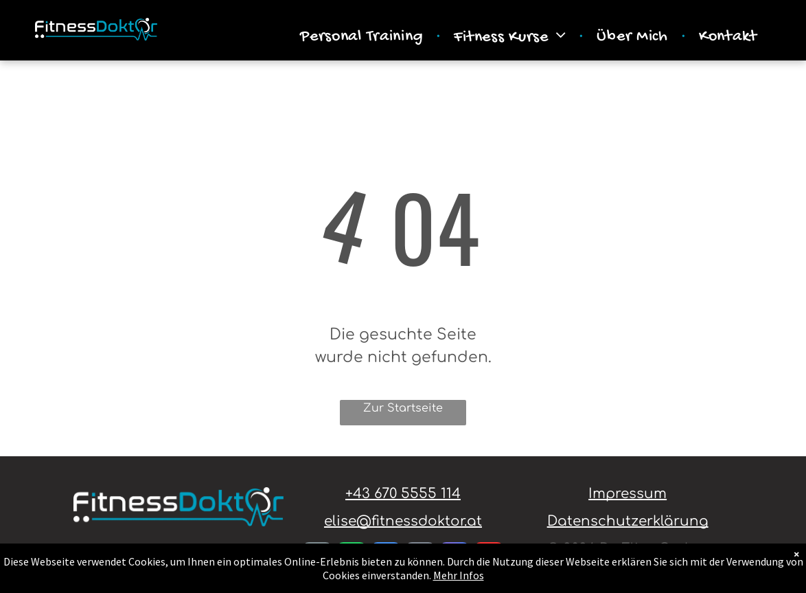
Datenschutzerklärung (628, 521)
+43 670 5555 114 (403, 494)
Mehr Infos (458, 575)
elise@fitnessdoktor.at (403, 521)
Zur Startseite (403, 408)
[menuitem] (363, 37)
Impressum (627, 494)
